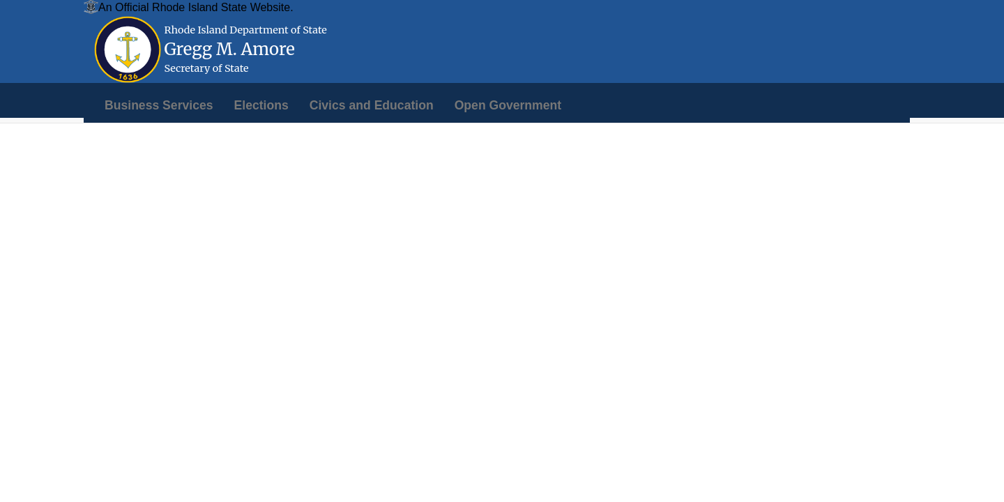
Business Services (159, 105)
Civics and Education (372, 105)
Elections (261, 105)
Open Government (508, 105)
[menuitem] (159, 105)
